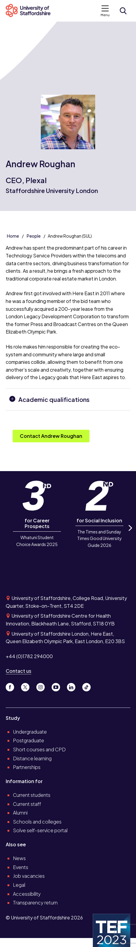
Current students (31, 795)
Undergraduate (30, 732)
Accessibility (27, 894)
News (19, 858)
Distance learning (32, 758)
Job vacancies (29, 876)
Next (129, 533)
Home (13, 236)
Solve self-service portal (40, 830)
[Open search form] (123, 11)
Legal (19, 885)
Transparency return (35, 902)
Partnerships (27, 767)
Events (20, 867)
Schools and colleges (37, 821)
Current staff (27, 804)
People (34, 236)
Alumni (20, 812)
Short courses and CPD (39, 749)
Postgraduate (28, 740)
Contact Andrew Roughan (51, 436)
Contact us (18, 671)
